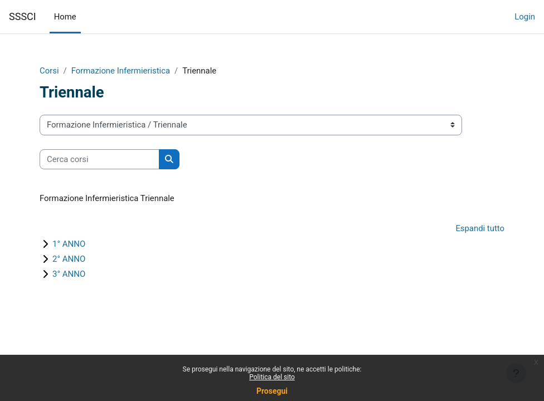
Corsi (49, 71)
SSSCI (22, 16)
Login (524, 17)
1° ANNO (68, 244)
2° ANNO (68, 259)
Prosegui (272, 391)
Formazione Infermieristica (120, 71)
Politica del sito (272, 377)
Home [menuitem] (65, 17)
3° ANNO (68, 274)
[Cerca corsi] (99, 159)
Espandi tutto (479, 228)
